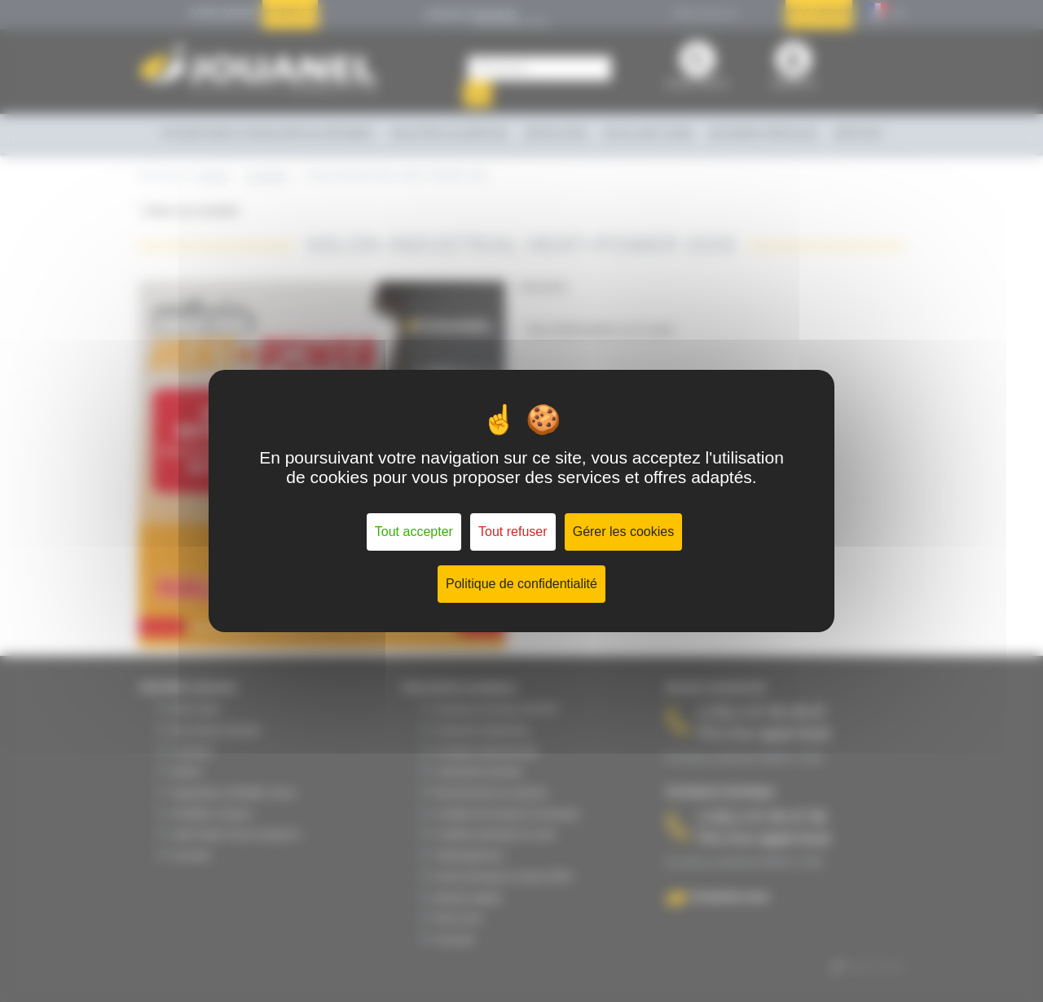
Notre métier (196, 709)
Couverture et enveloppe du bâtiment (268, 133)
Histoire (186, 771)
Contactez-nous (730, 896)
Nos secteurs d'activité (216, 730)
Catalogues (222, 13)
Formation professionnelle (486, 751)
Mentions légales (468, 898)
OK (477, 93)
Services (858, 133)
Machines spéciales (763, 133)
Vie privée (191, 855)
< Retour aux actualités (189, 211)
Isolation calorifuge (449, 133)
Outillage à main (647, 133)
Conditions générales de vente (495, 834)
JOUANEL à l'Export (211, 814)
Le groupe (191, 751)
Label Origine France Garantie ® (236, 834)
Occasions (819, 13)
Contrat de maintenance (482, 730)
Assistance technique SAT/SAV (496, 709)
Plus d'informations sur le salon (601, 329)
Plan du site (457, 918)
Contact (290, 13)
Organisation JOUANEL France (233, 793)
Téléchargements (469, 855)
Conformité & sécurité (477, 771)
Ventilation (555, 133)
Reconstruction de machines (491, 793)
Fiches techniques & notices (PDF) (503, 876)
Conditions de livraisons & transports (507, 814)
